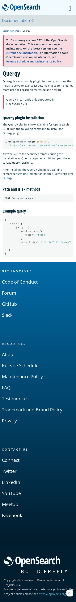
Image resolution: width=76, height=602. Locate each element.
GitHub (9, 304)
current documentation (21, 53)
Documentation (18, 20)
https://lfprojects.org (52, 594)
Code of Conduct (20, 282)
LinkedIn (11, 482)
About (8, 354)
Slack (7, 315)
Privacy (9, 421)
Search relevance (11, 30)
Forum (9, 293)
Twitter (9, 471)
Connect (10, 460)
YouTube (11, 493)
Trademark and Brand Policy (32, 410)
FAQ (6, 388)
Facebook (12, 515)
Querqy (7, 178)
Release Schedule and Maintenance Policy (33, 61)
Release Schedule (20, 365)
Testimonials (15, 399)
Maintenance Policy (22, 376)
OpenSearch (22, 8)
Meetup (10, 504)
